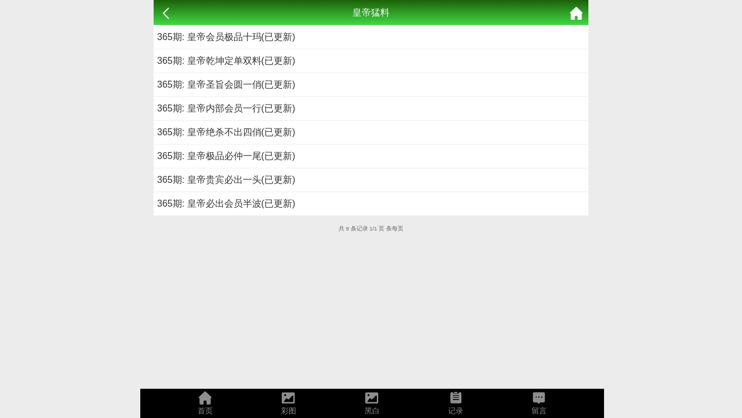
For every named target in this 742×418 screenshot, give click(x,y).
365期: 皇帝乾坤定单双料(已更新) (226, 61)
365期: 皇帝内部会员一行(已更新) (226, 108)
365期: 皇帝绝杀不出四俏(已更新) (226, 132)
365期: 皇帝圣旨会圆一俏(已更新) (226, 84)
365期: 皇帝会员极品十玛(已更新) (226, 37)
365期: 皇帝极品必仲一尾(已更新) (226, 156)
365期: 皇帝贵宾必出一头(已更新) (226, 180)
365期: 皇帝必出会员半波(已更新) (226, 203)
